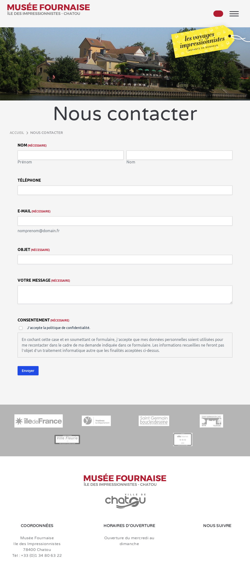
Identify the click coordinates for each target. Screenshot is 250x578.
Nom (130, 162)
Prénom (25, 162)
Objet (34, 249)
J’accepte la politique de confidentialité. (58, 328)
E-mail (34, 211)
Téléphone (29, 180)
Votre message (44, 280)
